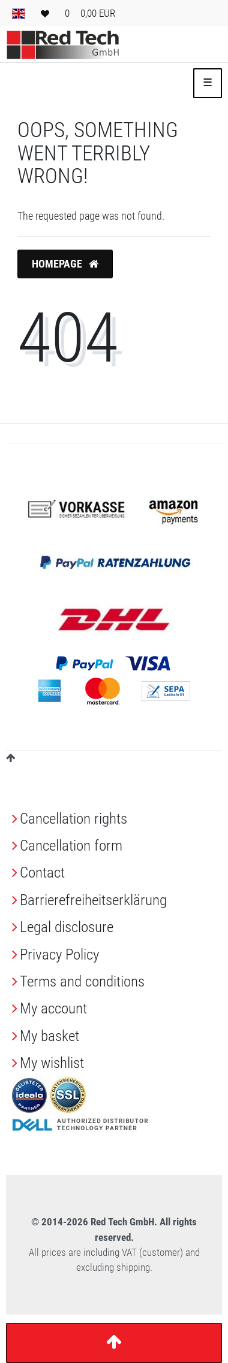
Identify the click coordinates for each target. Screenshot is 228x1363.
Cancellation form (71, 845)
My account (53, 1008)
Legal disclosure (66, 927)
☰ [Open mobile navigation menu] (207, 83)
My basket (49, 1036)
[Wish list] (45, 13)
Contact (42, 872)
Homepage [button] (65, 264)
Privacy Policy (59, 954)
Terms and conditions (82, 981)
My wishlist (52, 1062)
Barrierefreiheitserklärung (93, 900)
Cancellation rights (73, 818)
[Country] (18, 13)
